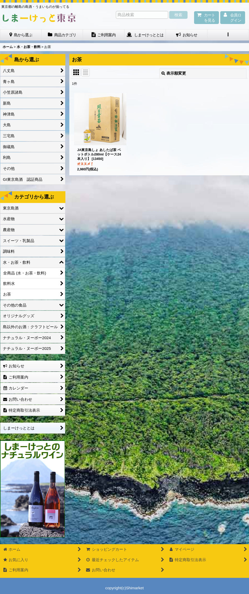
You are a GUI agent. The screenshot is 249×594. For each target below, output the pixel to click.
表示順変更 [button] (173, 73)
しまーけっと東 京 (39, 17)
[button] (228, 34)
